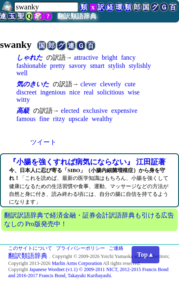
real (89, 92)
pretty (57, 65)
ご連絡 (116, 248)
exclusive (95, 110)
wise (133, 92)
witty (23, 99)
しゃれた (29, 57)
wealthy (102, 118)
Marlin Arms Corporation (77, 263)
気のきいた (32, 84)
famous (26, 118)
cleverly (110, 84)
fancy (128, 57)
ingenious (53, 92)
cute (130, 84)
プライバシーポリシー (80, 248)
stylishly (140, 65)
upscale (78, 118)
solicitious (110, 92)
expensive (124, 110)
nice (75, 92)
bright (109, 57)
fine (44, 118)
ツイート (43, 142)
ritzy (59, 118)
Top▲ (145, 254)
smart (97, 65)
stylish (116, 65)
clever (88, 84)
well (22, 73)
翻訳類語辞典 (76, 16)
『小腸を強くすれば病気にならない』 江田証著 (87, 162)
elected (70, 110)
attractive (86, 57)
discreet (26, 92)
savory (78, 65)
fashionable (31, 65)
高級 (22, 110)
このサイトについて (30, 248)
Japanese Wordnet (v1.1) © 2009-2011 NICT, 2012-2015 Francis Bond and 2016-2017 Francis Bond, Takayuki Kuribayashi (88, 272)
